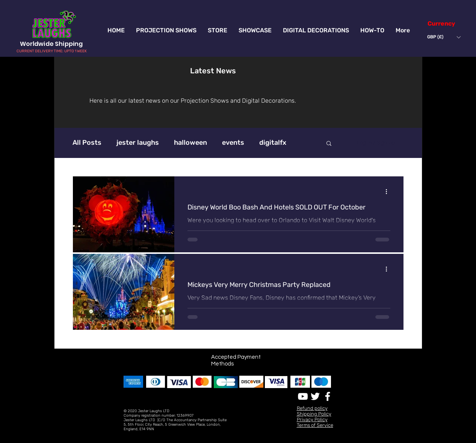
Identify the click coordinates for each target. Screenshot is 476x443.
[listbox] (443, 37)
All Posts (87, 142)
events (233, 142)
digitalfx (272, 142)
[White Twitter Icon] (315, 396)
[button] (443, 37)
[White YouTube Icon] (303, 396)
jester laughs (137, 142)
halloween (190, 142)
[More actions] (389, 191)
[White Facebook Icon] (328, 396)
